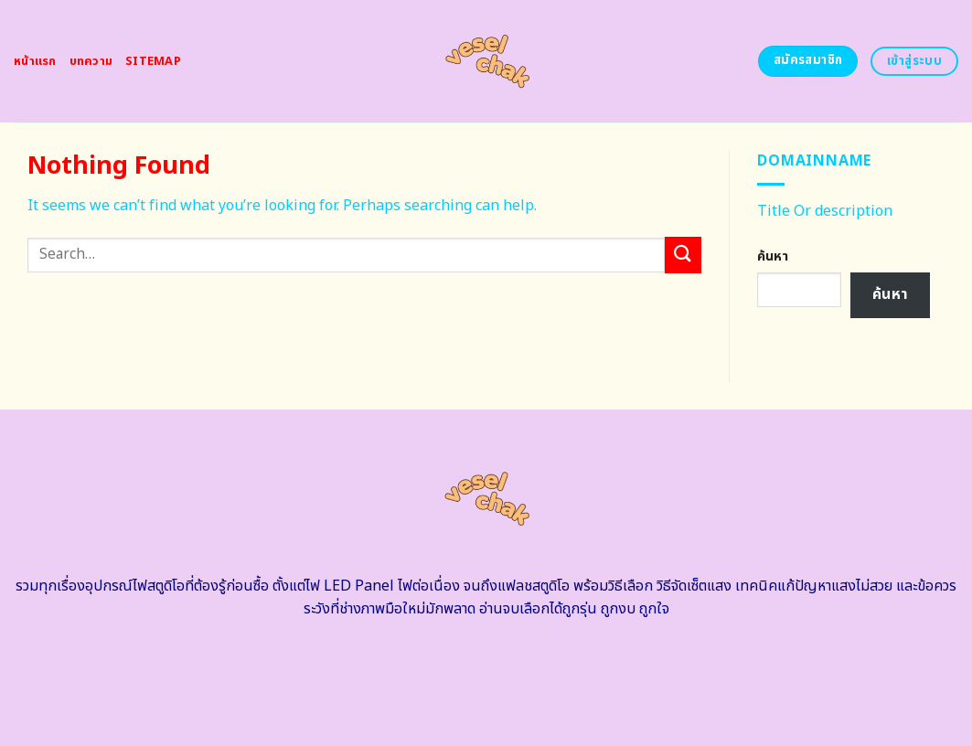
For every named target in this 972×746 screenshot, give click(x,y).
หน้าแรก (35, 61)
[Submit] (683, 254)
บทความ (91, 61)
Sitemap (153, 61)
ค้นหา (772, 256)
